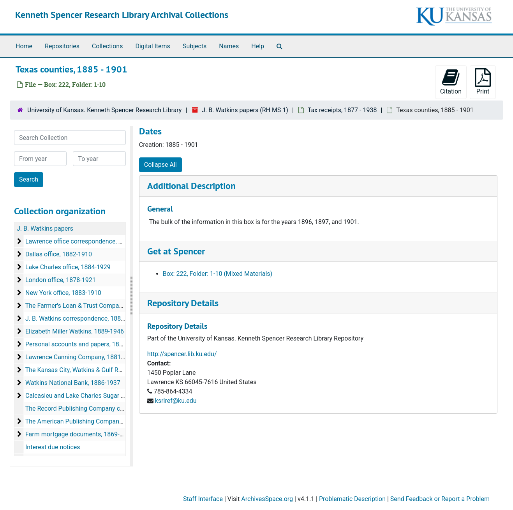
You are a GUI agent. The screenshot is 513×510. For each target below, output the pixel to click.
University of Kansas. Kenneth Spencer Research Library (104, 110)
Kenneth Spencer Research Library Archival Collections (121, 15)
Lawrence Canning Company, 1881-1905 (81, 357)
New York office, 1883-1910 (63, 292)
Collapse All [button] (160, 164)
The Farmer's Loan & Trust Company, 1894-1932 (91, 305)
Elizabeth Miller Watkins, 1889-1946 (74, 331)
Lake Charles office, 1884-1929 (68, 267)
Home (24, 46)
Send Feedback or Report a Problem (440, 499)
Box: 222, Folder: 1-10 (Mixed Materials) (217, 273)
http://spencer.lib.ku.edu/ (182, 354)
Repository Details (183, 303)
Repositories (62, 46)
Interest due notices (52, 447)
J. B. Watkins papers (45, 228)
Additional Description (191, 186)
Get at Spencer (176, 251)
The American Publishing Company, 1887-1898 (90, 421)
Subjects (194, 46)
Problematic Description (352, 499)
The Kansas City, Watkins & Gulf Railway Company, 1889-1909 (110, 370)
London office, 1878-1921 (60, 280)
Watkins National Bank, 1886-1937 (72, 382)
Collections (107, 46)
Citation (451, 81)
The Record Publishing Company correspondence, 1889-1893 (109, 408)
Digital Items (152, 46)
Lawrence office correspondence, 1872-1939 (86, 241)
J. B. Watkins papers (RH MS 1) (245, 110)
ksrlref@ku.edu (176, 400)
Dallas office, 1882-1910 (58, 254)
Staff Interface (203, 499)
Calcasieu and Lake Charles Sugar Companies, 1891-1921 (105, 395)
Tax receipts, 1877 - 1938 (342, 110)
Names (229, 46)
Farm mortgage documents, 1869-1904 (79, 434)
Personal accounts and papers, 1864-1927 (83, 344)
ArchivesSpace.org (267, 499)
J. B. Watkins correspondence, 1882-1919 (82, 318)
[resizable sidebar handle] (131, 296)
